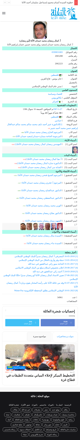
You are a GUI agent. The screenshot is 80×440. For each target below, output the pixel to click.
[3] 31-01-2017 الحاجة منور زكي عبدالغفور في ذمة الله (53, 264)
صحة (7, 415)
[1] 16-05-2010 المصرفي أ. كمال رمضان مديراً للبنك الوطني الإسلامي (46, 256)
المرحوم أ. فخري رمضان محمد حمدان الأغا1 (41, 183)
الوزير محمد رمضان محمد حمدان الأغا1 (43, 205)
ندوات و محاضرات (65, 336)
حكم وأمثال (38, 415)
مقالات (14, 410)
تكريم (65, 425)
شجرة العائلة (14, 405)
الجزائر (56, 101)
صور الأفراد (25, 405)
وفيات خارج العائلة (21, 420)
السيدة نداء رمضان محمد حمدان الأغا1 (43, 243)
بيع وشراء (45, 420)
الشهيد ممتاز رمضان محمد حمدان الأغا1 (43, 221)
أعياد (9, 420)
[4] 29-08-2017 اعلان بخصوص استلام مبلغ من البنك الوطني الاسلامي (46, 268)
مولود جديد (55, 410)
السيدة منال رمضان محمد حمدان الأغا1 (43, 236)
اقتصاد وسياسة (55, 94)
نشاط (38, 425)
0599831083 (57, 52)
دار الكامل (38, 430)
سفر (46, 410)
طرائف (27, 415)
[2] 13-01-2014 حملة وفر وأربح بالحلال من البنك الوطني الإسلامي (48, 260)
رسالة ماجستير (10, 430)
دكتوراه (51, 405)
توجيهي (29, 425)
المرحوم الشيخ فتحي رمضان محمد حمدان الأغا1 (39, 175)
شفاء (25, 435)
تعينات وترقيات (51, 415)
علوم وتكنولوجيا (58, 420)
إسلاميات (17, 415)
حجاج (57, 425)
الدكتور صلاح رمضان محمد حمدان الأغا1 (43, 213)
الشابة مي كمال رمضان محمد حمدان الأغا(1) (41, 167)
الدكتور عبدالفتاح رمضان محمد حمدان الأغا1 (41, 190)
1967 (55, 109)
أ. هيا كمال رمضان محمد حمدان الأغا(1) (43, 159)
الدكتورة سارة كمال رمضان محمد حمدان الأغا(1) (39, 163)
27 (61, 109)
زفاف (66, 410)
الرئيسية (67, 405)
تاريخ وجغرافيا (51, 430)
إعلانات (35, 420)
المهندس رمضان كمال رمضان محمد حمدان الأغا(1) (38, 144)
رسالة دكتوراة (52, 435)
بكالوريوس (56, 98)
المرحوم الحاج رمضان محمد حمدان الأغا (43, 132)
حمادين (58, 120)
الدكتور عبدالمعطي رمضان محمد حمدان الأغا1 (40, 198)
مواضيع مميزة (39, 336)
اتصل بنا (59, 405)
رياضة (70, 420)
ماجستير (43, 405)
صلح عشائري (17, 425)
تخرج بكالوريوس (37, 435)
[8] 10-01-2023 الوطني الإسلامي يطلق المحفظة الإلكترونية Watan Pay (46, 290)
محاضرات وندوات (68, 415)
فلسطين (56, 75)
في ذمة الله (26, 410)
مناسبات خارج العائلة (68, 430)
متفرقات (37, 410)
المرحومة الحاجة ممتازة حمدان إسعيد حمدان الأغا (38, 136)
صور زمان (47, 425)
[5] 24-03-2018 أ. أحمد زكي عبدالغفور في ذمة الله (55, 271)
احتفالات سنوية (25, 430)
